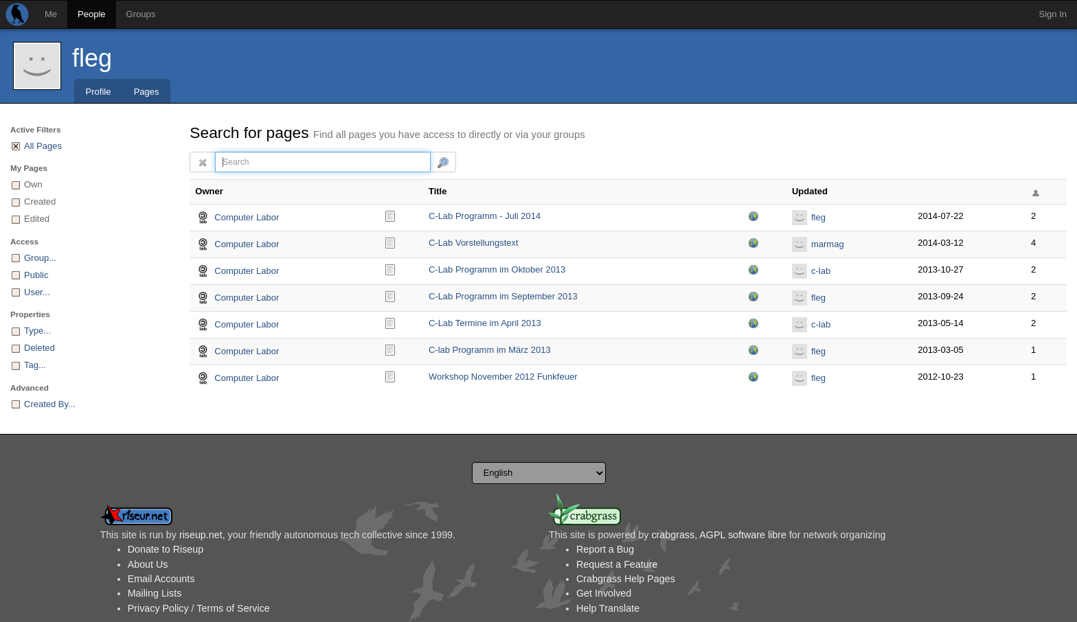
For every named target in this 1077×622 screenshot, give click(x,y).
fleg (92, 58)
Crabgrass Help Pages (625, 578)
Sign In (1053, 14)
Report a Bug (605, 549)
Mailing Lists (155, 593)
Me (51, 14)
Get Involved (603, 593)
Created (40, 201)
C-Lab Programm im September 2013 (503, 296)
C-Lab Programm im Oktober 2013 (497, 269)
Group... (40, 258)
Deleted (39, 348)
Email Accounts (161, 578)
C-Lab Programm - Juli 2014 (485, 216)
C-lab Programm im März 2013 (490, 350)
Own (33, 184)
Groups (141, 14)
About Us (148, 564)
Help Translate (607, 608)
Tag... (35, 365)
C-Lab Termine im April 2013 (485, 323)
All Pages (43, 146)
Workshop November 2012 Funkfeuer (503, 376)
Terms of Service (232, 608)
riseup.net (201, 534)
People (91, 14)
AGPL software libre (742, 534)
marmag (827, 244)
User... (37, 292)
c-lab (820, 271)
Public (36, 275)
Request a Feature (616, 564)
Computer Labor (246, 217)
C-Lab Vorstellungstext (474, 243)
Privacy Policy (158, 608)
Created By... (50, 404)
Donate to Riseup (165, 549)
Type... (37, 330)
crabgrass (672, 534)
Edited (36, 219)
